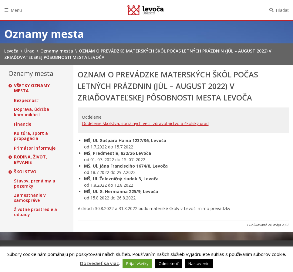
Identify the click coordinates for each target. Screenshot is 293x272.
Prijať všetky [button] (137, 263)
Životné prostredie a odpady (35, 212)
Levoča (145, 10)
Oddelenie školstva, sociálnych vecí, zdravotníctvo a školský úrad (145, 123)
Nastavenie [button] (199, 263)
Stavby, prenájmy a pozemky (34, 183)
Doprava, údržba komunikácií (31, 112)
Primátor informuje (35, 148)
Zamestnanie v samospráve (29, 197)
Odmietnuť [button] (168, 263)
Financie (22, 124)
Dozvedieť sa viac (99, 263)
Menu (16, 10)
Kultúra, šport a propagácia (31, 136)
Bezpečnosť (26, 100)
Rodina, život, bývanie (30, 159)
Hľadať (282, 10)
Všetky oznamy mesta (32, 88)
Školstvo (25, 172)
